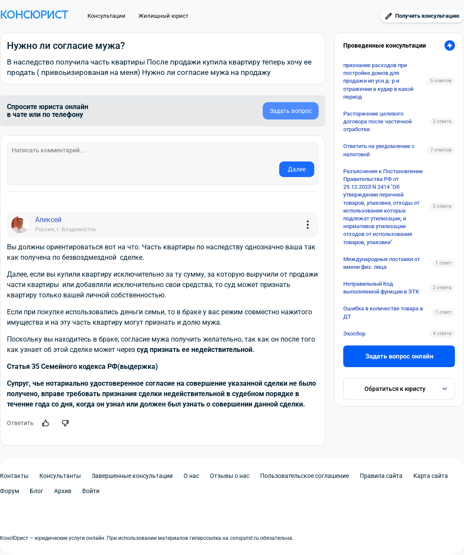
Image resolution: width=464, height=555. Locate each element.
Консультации (106, 16)
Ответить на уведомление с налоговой (379, 150)
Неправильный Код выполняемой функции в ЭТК (381, 288)
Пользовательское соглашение (304, 475)
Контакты (14, 475)
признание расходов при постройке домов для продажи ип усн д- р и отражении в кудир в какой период (378, 81)
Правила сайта (381, 475)
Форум (9, 490)
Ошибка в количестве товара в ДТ (383, 312)
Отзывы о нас (229, 475)
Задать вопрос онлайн (399, 356)
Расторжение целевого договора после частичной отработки (377, 121)
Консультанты (60, 475)
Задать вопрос (291, 110)
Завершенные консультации (132, 475)
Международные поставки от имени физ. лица (381, 263)
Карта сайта (430, 475)
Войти (91, 490)
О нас (191, 475)
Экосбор (354, 333)
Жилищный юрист (163, 16)
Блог (36, 490)
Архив (62, 490)
